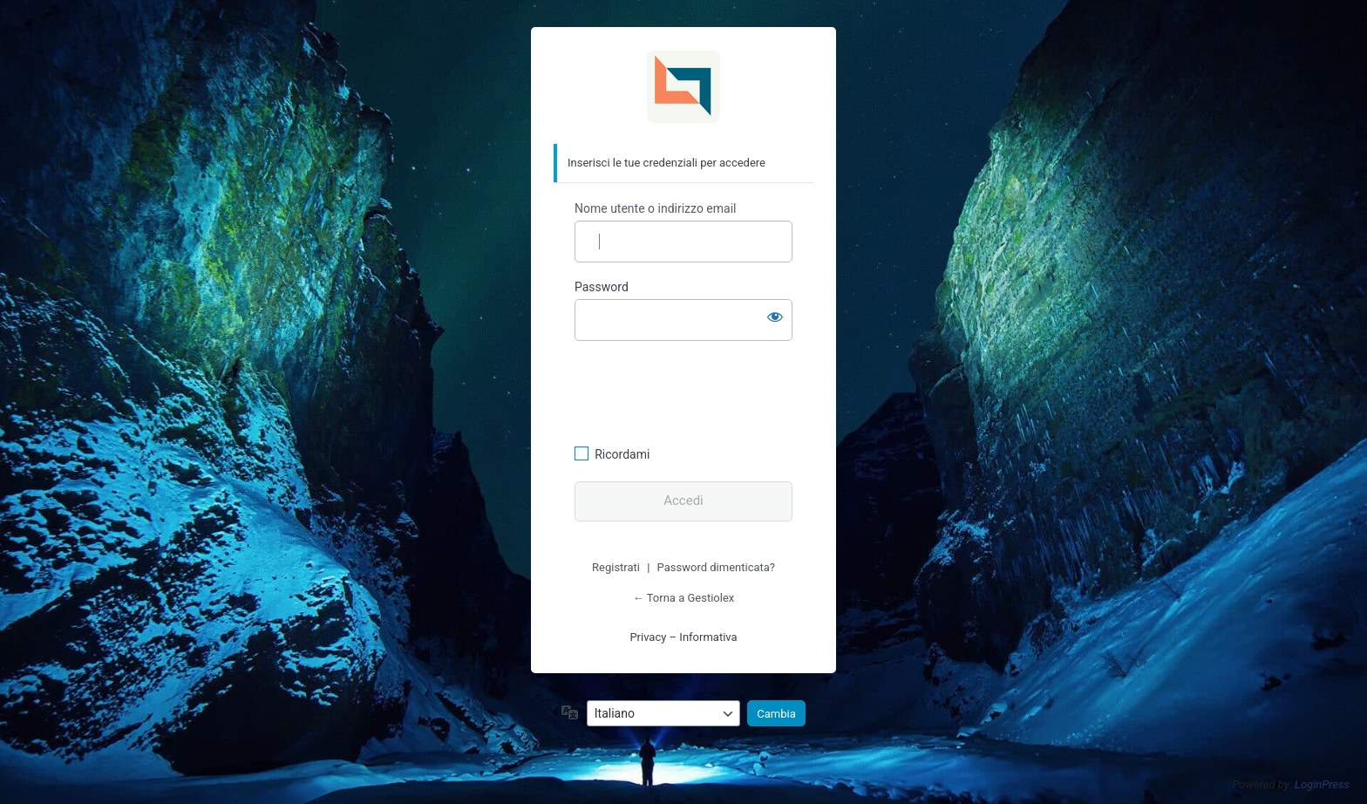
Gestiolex (683, 86)
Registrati (616, 567)
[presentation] (693, 391)
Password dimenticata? (716, 567)
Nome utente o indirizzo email (655, 208)
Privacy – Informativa (683, 637)
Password (602, 287)
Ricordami (622, 454)
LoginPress (1322, 784)
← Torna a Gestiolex (683, 597)
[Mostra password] (775, 316)
